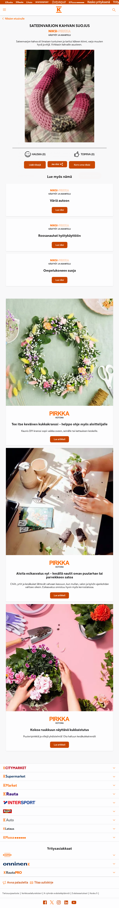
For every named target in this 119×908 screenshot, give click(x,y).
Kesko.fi (93, 893)
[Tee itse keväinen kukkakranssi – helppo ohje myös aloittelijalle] (59, 353)
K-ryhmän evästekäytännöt (57, 893)
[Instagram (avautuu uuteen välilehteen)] (58, 903)
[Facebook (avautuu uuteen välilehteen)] (44, 903)
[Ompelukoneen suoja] (59, 270)
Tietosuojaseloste (10, 893)
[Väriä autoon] (59, 201)
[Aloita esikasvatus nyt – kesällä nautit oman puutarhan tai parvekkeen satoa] (59, 502)
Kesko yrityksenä (98, 2)
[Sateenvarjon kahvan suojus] (35, 165)
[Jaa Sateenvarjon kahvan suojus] (57, 164)
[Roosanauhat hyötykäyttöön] (59, 236)
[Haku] (113, 10)
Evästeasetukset (80, 893)
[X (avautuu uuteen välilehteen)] (52, 903)
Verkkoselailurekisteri (31, 893)
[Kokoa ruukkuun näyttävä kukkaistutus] (59, 658)
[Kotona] (59, 415)
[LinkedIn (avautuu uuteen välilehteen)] (66, 903)
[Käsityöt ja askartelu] (59, 34)
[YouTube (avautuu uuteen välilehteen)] (74, 903)
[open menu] (4, 10)
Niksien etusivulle (12, 18)
